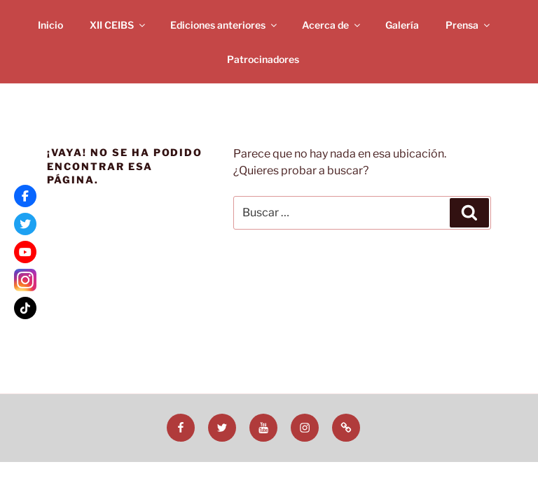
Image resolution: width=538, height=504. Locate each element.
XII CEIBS (118, 25)
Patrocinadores (263, 59)
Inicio (50, 25)
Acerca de (332, 25)
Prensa (469, 25)
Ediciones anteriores (224, 25)
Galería (402, 25)
